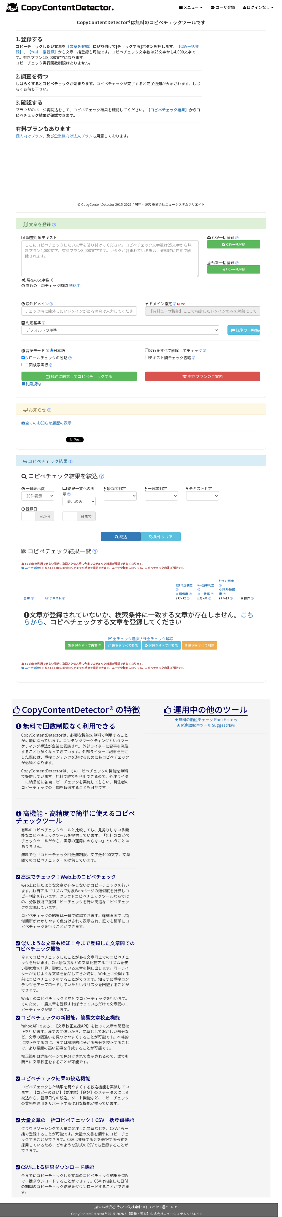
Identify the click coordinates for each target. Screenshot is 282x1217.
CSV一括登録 (233, 244)
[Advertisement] (238, 118)
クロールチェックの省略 (46, 357)
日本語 (59, 350)
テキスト (53, 598)
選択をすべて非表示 (161, 645)
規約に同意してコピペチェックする (79, 376)
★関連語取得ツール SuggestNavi (206, 725)
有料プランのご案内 (202, 376)
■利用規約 (31, 383)
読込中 (74, 285)
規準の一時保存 (245, 330)
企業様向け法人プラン (73, 136)
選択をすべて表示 (123, 645)
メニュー (190, 7)
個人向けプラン (29, 136)
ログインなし (258, 7)
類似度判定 (184, 585)
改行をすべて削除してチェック (175, 350)
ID (27, 598)
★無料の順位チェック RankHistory (206, 719)
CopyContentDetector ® (89, 1213)
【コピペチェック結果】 (168, 109)
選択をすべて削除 (199, 645)
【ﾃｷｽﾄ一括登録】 (42, 52)
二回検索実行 (36, 364)
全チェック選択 (124, 638)
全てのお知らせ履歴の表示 (46, 423)
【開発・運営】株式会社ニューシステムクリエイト (165, 1213)
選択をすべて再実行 (84, 645)
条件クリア (161, 536)
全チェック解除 (158, 638)
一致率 (203, 593)
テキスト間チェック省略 (170, 357)
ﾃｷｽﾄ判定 (226, 580)
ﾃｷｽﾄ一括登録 (233, 269)
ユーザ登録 (223, 7)
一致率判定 (205, 585)
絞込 (121, 536)
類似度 (182, 593)
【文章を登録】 (79, 46)
